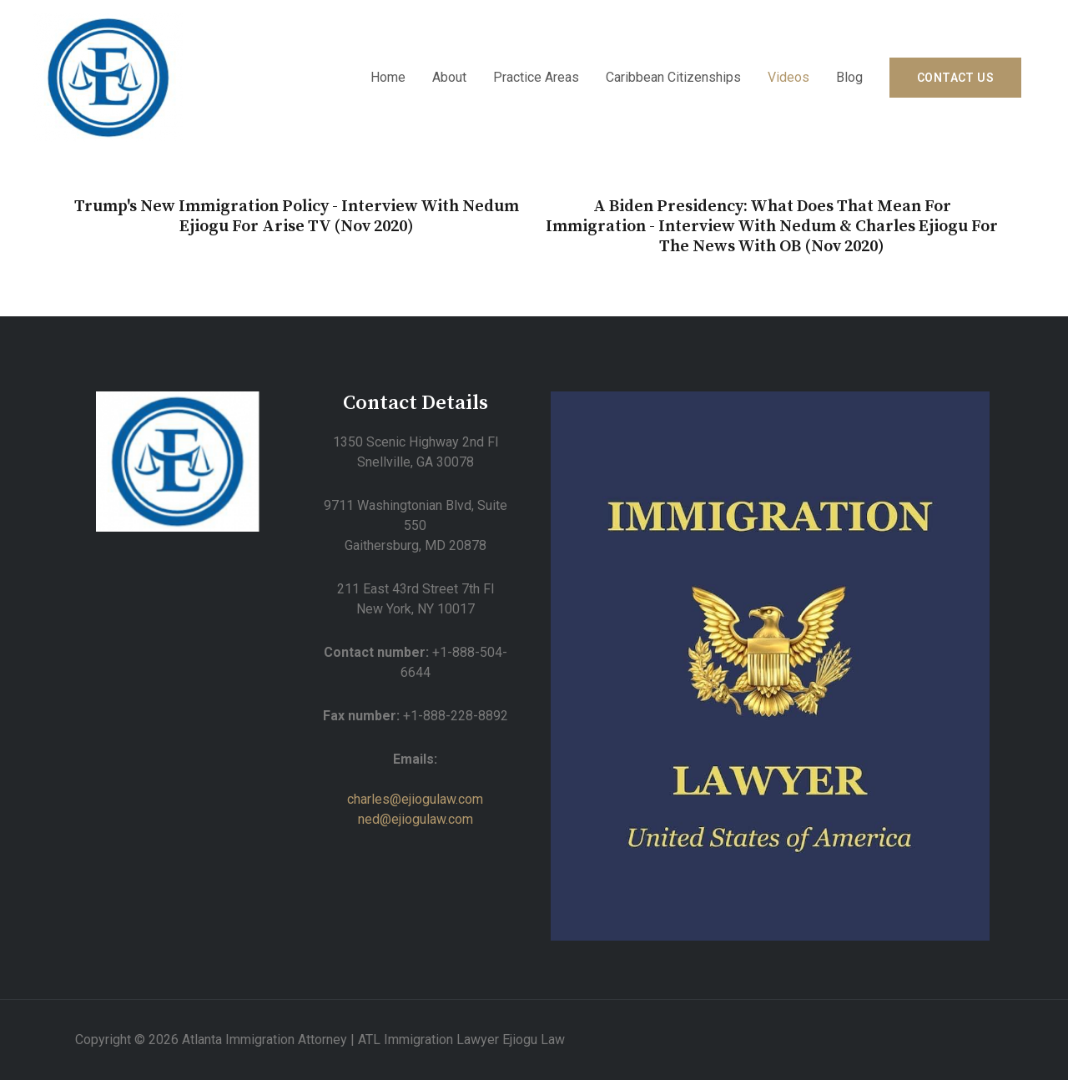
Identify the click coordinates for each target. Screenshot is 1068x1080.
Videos (788, 77)
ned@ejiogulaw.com (415, 819)
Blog (849, 77)
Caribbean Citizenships (673, 77)
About (449, 77)
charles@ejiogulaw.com (415, 799)
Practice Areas (536, 77)
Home (388, 77)
